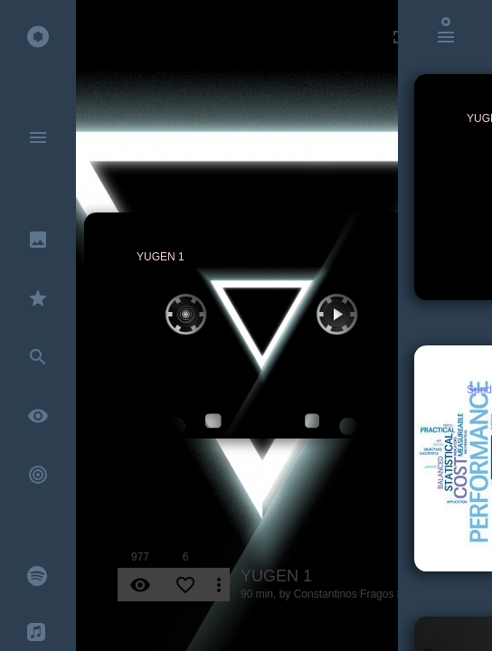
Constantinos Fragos (344, 594)
